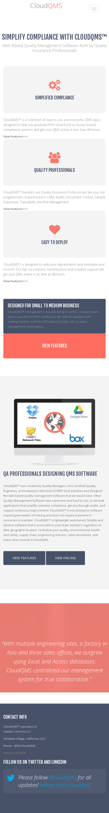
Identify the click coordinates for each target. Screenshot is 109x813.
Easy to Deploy (54, 242)
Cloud (46, 5)
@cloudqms (62, 777)
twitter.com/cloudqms (65, 784)
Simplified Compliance (54, 98)
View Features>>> (15, 136)
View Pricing (65, 558)
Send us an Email (14, 753)
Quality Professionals (54, 170)
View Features (54, 346)
